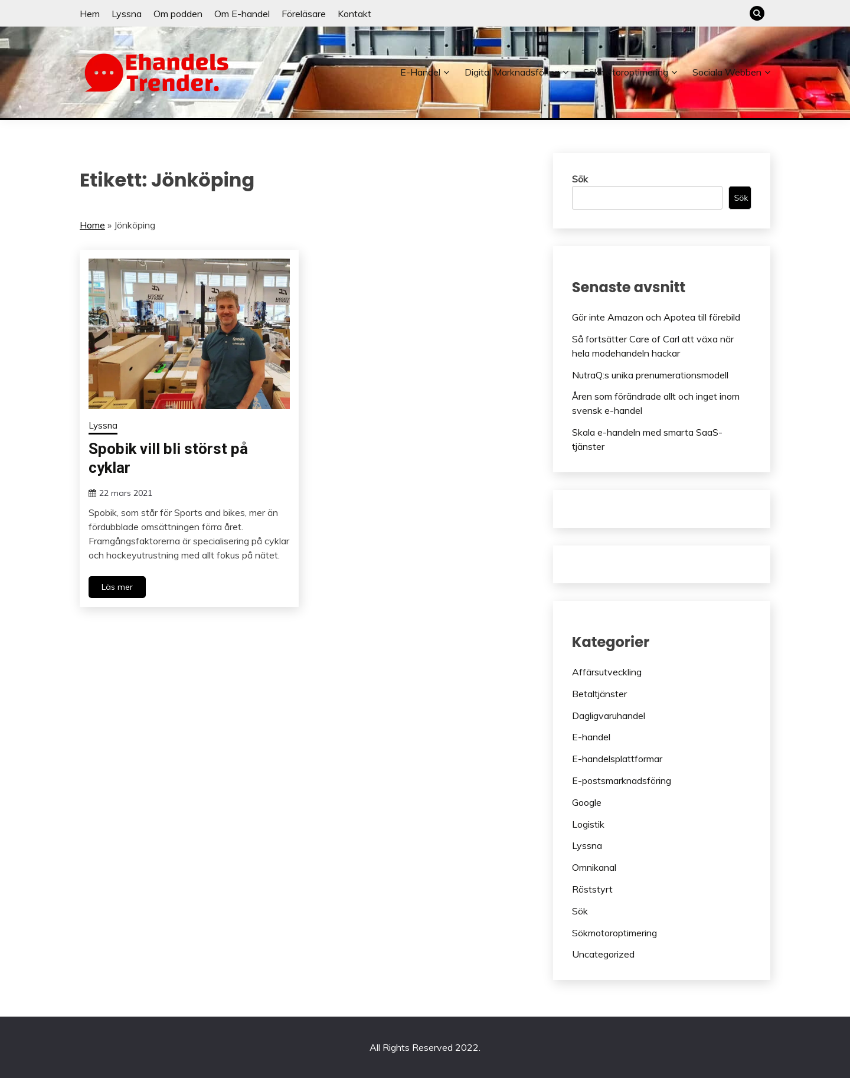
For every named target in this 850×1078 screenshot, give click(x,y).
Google (586, 802)
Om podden (177, 13)
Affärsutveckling (607, 672)
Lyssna (127, 13)
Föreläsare (304, 13)
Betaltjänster (599, 694)
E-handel (420, 72)
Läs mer (117, 587)
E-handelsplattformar (617, 759)
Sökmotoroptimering (625, 72)
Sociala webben (726, 72)
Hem (90, 13)
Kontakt (354, 13)
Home (92, 225)
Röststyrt (592, 889)
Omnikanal (594, 867)
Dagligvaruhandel (608, 715)
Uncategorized (603, 954)
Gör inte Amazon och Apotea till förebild (656, 317)
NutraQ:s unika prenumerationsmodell (650, 375)
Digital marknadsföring (512, 72)
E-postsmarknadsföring (621, 780)
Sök (580, 179)
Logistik (588, 824)
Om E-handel (242, 13)
